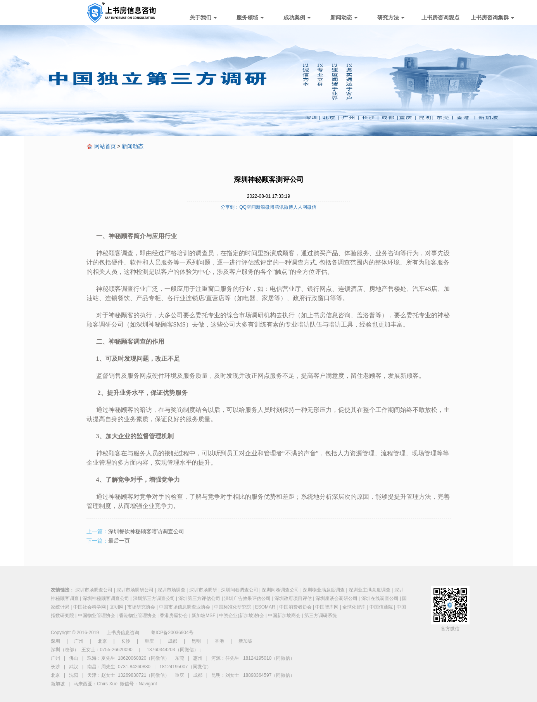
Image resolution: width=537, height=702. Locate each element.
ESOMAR (265, 607)
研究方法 (390, 17)
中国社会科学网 (89, 607)
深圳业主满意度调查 (369, 590)
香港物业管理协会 (137, 615)
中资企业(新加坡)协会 (241, 615)
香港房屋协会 (174, 615)
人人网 (300, 207)
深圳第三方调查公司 (154, 598)
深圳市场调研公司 (135, 590)
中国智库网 (326, 607)
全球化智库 (354, 607)
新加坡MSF (203, 615)
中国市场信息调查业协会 (184, 607)
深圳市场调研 (203, 590)
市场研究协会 (141, 607)
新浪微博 (265, 207)
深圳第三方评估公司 (199, 598)
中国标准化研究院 (232, 607)
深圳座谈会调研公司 (336, 598)
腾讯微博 (284, 207)
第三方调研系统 (320, 615)
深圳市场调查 (171, 590)
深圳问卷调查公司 (239, 590)
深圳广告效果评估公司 (247, 598)
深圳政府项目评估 (293, 598)
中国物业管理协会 (96, 615)
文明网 (117, 607)
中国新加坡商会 (284, 615)
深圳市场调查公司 (93, 590)
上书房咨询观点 (440, 17)
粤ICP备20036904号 (172, 632)
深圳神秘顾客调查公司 (106, 598)
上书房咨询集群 (492, 17)
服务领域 (250, 17)
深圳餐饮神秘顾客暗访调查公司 (146, 531)
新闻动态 (343, 17)
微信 (311, 207)
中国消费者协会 (295, 607)
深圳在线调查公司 (380, 598)
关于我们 (203, 17)
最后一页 (119, 541)
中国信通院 (381, 607)
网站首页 (105, 146)
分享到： (230, 207)
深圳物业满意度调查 (324, 590)
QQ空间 (247, 207)
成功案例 (297, 17)
